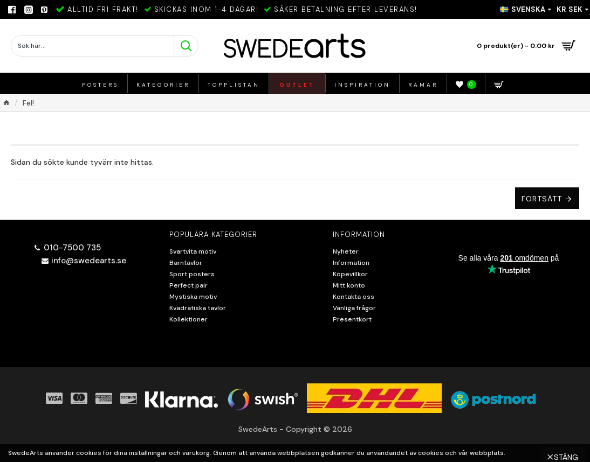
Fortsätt (542, 199)
